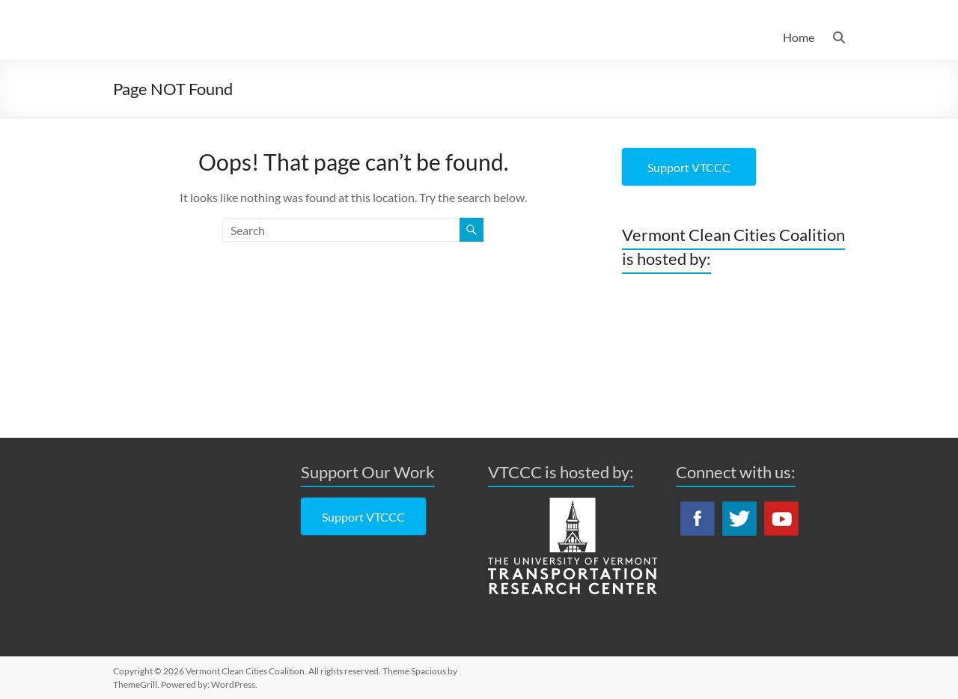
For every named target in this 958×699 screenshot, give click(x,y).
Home (798, 37)
